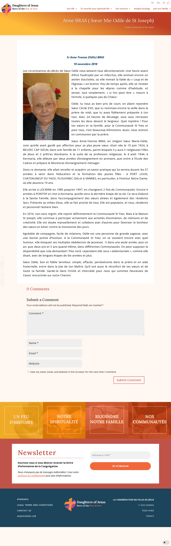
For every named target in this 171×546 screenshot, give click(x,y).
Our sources (122, 8)
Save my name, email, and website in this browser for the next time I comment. (73, 371)
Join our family (160, 8)
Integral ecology (142, 8)
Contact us (24, 510)
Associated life (26, 516)
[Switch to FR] (152, 3)
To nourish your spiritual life (94, 8)
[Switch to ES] (164, 3)
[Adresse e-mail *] (120, 455)
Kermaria (23, 499)
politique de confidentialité (31, 475)
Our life (70, 8)
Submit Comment (129, 380)
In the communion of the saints (139, 27)
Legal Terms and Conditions (35, 505)
